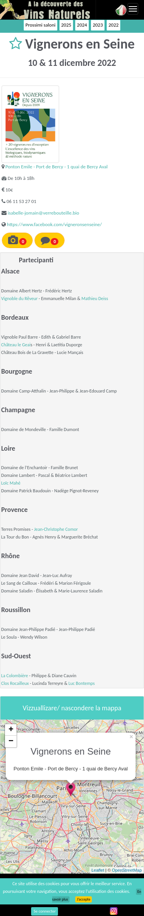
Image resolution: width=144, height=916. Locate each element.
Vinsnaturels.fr (48, 9)
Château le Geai (15, 344)
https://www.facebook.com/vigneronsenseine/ (54, 224)
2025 (66, 25)
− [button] (10, 741)
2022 (113, 25)
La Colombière (14, 675)
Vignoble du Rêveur (19, 298)
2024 (82, 25)
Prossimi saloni (40, 25)
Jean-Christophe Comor (56, 529)
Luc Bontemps (81, 683)
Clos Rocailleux (15, 683)
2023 (98, 25)
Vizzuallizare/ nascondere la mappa (72, 708)
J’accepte (83, 899)
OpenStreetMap (127, 870)
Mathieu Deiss (94, 298)
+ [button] (10, 730)
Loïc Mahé (10, 483)
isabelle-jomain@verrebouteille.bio (43, 213)
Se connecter (44, 911)
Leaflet (97, 870)
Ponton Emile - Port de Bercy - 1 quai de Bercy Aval (56, 166)
